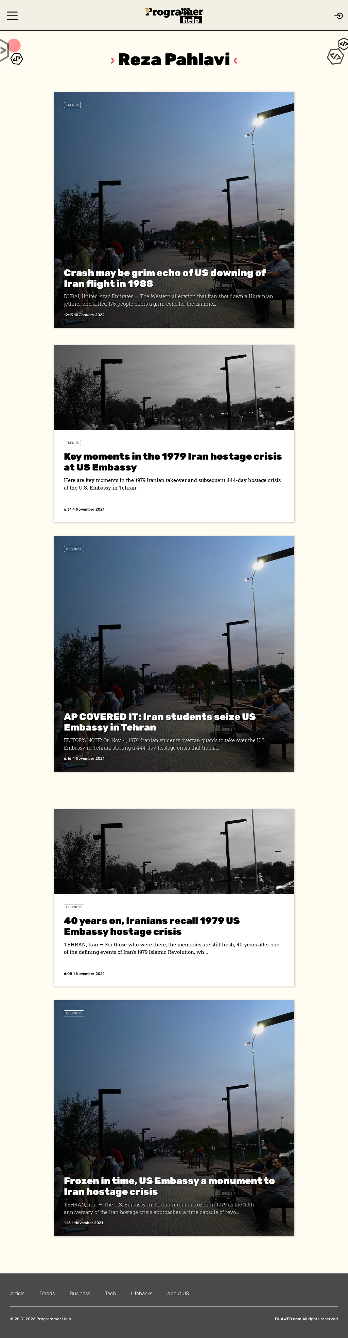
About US (178, 1293)
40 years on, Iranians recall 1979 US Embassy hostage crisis (152, 926)
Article (17, 1293)
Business (74, 549)
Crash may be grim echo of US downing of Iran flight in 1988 (165, 278)
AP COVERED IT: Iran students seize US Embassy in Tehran (160, 722)
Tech (110, 1293)
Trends (72, 105)
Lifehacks (141, 1293)
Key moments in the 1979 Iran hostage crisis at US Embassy (173, 462)
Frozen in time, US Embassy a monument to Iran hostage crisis (169, 1186)
